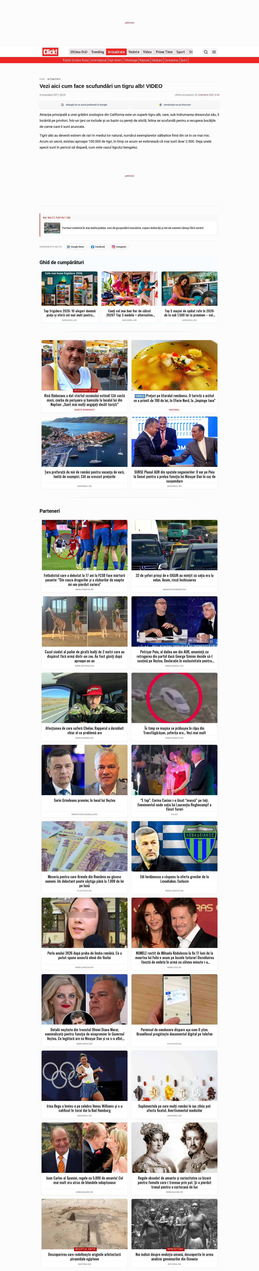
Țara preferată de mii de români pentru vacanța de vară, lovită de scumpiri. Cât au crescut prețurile (84, 474)
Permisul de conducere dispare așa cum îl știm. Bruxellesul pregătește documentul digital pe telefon (175, 1032)
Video (147, 51)
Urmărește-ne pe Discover (175, 104)
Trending (97, 51)
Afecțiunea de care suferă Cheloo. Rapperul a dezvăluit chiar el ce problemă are (85, 730)
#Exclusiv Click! (85, 390)
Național (144, 60)
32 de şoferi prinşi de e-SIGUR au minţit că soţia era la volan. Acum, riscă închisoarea (174, 577)
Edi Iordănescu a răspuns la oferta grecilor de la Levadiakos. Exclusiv (174, 879)
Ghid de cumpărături (62, 263)
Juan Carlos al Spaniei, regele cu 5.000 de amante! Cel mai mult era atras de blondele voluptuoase (84, 1180)
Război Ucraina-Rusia (75, 60)
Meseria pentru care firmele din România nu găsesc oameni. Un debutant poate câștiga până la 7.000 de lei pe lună (84, 881)
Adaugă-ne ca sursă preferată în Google (84, 104)
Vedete (134, 51)
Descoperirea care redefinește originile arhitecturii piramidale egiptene (84, 1256)
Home (42, 79)
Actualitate (116, 51)
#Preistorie (175, 1249)
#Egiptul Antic (85, 1249)
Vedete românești (84, 409)
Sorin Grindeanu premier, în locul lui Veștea (84, 800)
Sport (180, 51)
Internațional (98, 60)
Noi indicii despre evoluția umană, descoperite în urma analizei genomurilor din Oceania (174, 1256)
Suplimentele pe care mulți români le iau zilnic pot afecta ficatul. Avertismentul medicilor (174, 1108)
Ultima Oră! (79, 51)
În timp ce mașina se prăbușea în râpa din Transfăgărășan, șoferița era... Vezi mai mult (174, 730)
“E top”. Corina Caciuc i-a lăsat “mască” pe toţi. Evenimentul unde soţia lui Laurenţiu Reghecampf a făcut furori (174, 804)
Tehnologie (131, 60)
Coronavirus (171, 60)
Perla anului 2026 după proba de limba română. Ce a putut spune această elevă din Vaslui (84, 955)
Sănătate (156, 60)
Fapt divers (115, 60)
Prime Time (164, 51)
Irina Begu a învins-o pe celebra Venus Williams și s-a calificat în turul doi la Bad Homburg (84, 1108)
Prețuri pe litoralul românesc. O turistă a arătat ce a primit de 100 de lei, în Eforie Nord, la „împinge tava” (174, 398)
